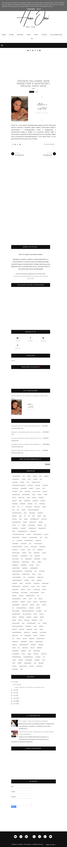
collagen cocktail (16, 512)
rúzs (23, 623)
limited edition (26, 574)
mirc (38, 586)
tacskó (14, 647)
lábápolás (25, 568)
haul (30, 543)
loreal (33, 574)
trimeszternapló (16, 656)
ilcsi (34, 549)
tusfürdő (37, 656)
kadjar (44, 552)
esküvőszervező (16, 522)
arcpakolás (15, 488)
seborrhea (28, 626)
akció (29, 479)
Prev (45, 116)
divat (20, 516)
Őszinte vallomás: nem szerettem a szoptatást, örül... (29, 687)
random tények (16, 614)
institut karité (16, 552)
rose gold (26, 620)
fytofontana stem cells (18, 534)
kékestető (37, 555)
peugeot (44, 604)
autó (43, 488)
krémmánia (24, 565)
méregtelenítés (16, 586)
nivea (42, 592)
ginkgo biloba (15, 537)
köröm (39, 562)
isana (30, 552)
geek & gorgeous (37, 534)
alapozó (35, 479)
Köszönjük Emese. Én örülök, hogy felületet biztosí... (26, 426)
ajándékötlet (15, 479)
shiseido (41, 626)
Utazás (44, 35)
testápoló (23, 650)
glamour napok (33, 537)
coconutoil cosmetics (33, 509)
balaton (45, 491)
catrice (44, 506)
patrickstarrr (15, 604)
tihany (23, 653)
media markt (45, 583)
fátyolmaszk (31, 525)
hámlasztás (15, 543)
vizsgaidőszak (27, 663)
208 (24, 476)
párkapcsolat (43, 601)
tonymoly (36, 653)
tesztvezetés (36, 650)
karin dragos (23, 555)
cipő (18, 509)
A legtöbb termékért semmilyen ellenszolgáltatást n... (26, 444)
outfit (30, 598)
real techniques (27, 614)
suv (13, 638)
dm (29, 516)
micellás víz (26, 586)
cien (13, 509)
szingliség (33, 644)
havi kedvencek (38, 543)
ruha (41, 620)
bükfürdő (42, 503)
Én (32, 38)
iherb (28, 549)
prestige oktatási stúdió (28, 611)
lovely (39, 574)
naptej (29, 589)
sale (39, 623)
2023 (14, 682)
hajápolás (19, 540)
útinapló (20, 660)
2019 (14, 698)
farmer (24, 525)
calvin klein (28, 506)
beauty (14, 497)
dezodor (14, 516)
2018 (14, 701)
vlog (35, 663)
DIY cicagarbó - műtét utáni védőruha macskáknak (33, 721)
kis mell (45, 558)
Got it (39, 9)
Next (50, 116)
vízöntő (20, 663)
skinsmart (29, 629)
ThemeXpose (28, 844)
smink (41, 629)
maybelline (36, 583)
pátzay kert (25, 604)
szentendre (24, 641)
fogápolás (23, 528)
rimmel (42, 617)
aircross (46, 476)
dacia (25, 512)
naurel (44, 589)
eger (20, 519)
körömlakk (15, 565)
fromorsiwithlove (22, 531)
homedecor (42, 546)
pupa (45, 611)
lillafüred (41, 571)
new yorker (24, 592)
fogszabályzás (32, 528)
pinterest (17, 346)
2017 (14, 703)
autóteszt (14, 491)
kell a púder (15, 558)
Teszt (29, 35)
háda (46, 537)
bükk (13, 506)
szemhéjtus (15, 641)
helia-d (26, 546)
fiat (45, 525)
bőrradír (22, 503)
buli (36, 503)
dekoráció (40, 512)
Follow (13, 360)
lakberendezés (34, 568)
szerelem (14, 644)
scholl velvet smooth (17, 626)
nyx (38, 595)
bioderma (41, 497)
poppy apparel (15, 611)
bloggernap (27, 500)
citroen (23, 509)
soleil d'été (15, 635)
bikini (28, 497)
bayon (45, 494)
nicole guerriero (34, 592)
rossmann (34, 620)
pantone (23, 601)
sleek (36, 629)
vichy (43, 660)
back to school (36, 491)
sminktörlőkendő (16, 632)
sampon (45, 623)
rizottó (14, 620)
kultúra (31, 565)
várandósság (28, 660)
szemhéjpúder (40, 638)
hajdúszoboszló (28, 540)
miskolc (44, 586)
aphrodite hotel (36, 482)
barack (40, 494)
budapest (30, 503)
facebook (30, 339)
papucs (29, 601)
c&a (18, 506)
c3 (22, 506)
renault (14, 617)
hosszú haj (15, 549)
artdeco (31, 488)
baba (31, 91)
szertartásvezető (24, 644)
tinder (29, 653)
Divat (36, 35)
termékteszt (15, 650)
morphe (23, 589)
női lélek (21, 595)
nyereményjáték (30, 595)
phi (13, 607)
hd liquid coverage (17, 546)
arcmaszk (45, 485)
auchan (38, 488)
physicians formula (21, 607)
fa (18, 525)
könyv (33, 562)
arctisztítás (23, 488)
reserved (28, 617)
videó (13, 663)
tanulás (32, 647)
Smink (11, 35)
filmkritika (15, 528)
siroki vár (21, 629)
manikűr (26, 580)
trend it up (44, 653)
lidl (35, 571)
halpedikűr (38, 540)
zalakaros (15, 669)
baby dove (27, 491)
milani (33, 586)
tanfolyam (25, 647)
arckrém (37, 485)
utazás (14, 660)
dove (33, 516)
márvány (39, 580)
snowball (34, 632)
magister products (17, 580)
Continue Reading (49, 144)
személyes (31, 638)
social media (43, 632)
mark (32, 580)
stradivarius (27, 635)
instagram (43, 339)
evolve (14, 525)
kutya (37, 565)
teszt (29, 650)
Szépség (20, 35)
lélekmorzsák (28, 571)
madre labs (40, 577)
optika (24, 598)
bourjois (43, 500)
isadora (24, 552)
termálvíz (39, 647)
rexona (36, 617)
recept (35, 614)
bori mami (35, 500)
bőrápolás (15, 503)
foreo (13, 531)
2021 (14, 693)
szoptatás (40, 644)
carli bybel (37, 506)
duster (39, 516)
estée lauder (33, 522)
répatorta (21, 617)
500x (40, 476)
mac (24, 577)
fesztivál (39, 525)
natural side (36, 589)
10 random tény (16, 476)
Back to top (51, 844)
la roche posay (16, 568)
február (17, 684)
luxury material (16, 577)
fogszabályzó (42, 528)
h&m (41, 537)
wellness (41, 663)
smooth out (27, 632)
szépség (31, 641)
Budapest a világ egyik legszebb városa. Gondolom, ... (26, 432)
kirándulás (37, 558)
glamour (24, 537)
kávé (31, 555)
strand (35, 635)
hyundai (22, 549)
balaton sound (16, 494)
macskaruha (31, 577)
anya (28, 482)
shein (35, 626)
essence (25, 522)
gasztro (29, 534)
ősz (35, 598)
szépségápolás (39, 641)
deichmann (32, 512)
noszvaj (14, 595)
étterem (41, 522)
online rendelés (16, 598)
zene (21, 669)
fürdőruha (33, 531)
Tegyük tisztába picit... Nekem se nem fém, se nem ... (26, 450)
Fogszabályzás (56, 35)
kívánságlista (15, 562)
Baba (4, 35)
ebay (44, 516)
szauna (25, 638)
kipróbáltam (28, 558)
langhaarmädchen (17, 571)
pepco (38, 604)
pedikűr (32, 604)
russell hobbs (15, 623)
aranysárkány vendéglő (18, 485)
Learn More (31, 9)
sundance (42, 635)
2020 (14, 695)
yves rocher (39, 666)
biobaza (34, 497)
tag (19, 647)
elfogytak (44, 519)
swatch (18, 638)
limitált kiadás (16, 574)
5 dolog (35, 476)
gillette (46, 534)
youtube (17, 339)
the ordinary (15, 653)
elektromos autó (34, 519)
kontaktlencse (25, 562)
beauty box (21, 497)
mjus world (15, 589)
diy (25, 516)
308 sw (28, 476)
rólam (20, 620)
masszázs (14, 583)
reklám (41, 614)
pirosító (38, 607)
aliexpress (14, 482)
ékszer (26, 519)
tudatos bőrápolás (28, 656)
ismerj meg (37, 552)
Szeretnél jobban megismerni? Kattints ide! (31, 274)
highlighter (34, 546)
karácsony (15, 555)
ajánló (23, 479)
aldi (41, 479)
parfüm (35, 601)
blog (20, 500)
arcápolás (30, 485)
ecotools (14, 519)
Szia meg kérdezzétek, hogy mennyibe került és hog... (26, 438)
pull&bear (39, 611)
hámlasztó (23, 543)
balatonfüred (26, 494)
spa (21, 635)
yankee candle (23, 666)
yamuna (14, 666)
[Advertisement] (39, 66)
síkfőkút (14, 629)
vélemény (37, 660)
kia (22, 558)
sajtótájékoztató (31, 623)
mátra (21, 583)
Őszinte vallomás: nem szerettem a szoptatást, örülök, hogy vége (33, 83)
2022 (14, 690)
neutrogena (15, 592)
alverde (22, 482)
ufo (44, 656)
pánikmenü (15, 601)
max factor (28, 583)
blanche (14, 500)
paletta (40, 598)
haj (13, 540)
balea (33, 494)
